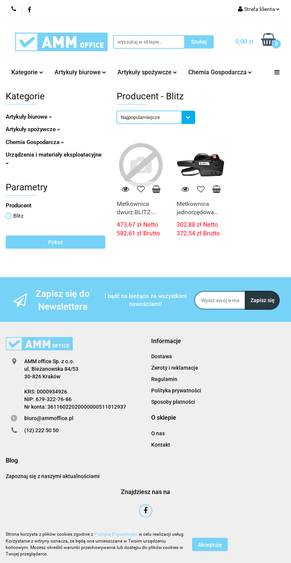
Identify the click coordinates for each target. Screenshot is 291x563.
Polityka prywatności (176, 390)
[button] (166, 341)
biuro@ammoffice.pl (49, 418)
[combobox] (156, 117)
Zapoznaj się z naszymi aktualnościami (53, 476)
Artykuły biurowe (80, 72)
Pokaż (55, 242)
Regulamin (164, 379)
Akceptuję (210, 544)
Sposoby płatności (173, 402)
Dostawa (161, 356)
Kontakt (160, 445)
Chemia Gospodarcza (220, 72)
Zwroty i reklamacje (174, 368)
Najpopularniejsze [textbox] (140, 117)
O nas (158, 433)
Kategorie (27, 72)
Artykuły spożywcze (147, 72)
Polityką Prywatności (116, 534)
